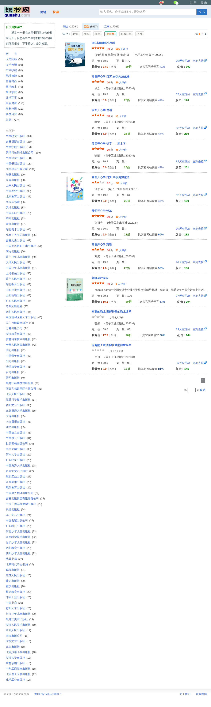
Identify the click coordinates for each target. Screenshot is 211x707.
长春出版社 (16, 180)
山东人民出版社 (18, 185)
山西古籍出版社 (18, 295)
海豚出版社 (16, 174)
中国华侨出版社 (19, 158)
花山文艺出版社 (18, 515)
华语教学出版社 (18, 366)
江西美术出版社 (18, 482)
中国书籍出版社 (19, 163)
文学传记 (14, 64)
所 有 (11, 53)
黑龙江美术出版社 (20, 619)
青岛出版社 (16, 224)
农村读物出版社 (18, 663)
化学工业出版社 (18, 679)
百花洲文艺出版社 (20, 471)
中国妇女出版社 (18, 432)
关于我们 (184, 694)
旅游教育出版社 (18, 591)
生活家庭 (14, 92)
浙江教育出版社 (18, 333)
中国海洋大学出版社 (21, 465)
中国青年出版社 (18, 355)
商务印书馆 (16, 202)
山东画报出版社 (18, 289)
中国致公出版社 (18, 438)
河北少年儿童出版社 (21, 531)
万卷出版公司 (17, 328)
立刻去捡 (190, 60)
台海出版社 (16, 372)
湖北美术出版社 (18, 229)
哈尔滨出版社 (17, 306)
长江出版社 (16, 509)
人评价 (122, 49)
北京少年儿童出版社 (21, 652)
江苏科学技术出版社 (21, 399)
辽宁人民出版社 (18, 278)
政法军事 (14, 97)
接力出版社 (16, 580)
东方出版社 (16, 646)
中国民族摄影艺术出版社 (24, 245)
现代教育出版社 (18, 487)
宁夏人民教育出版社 (21, 344)
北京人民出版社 (18, 394)
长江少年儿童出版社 (21, 613)
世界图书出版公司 (20, 443)
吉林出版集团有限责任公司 (25, 498)
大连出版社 (16, 416)
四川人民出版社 (18, 311)
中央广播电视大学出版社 (24, 504)
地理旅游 (14, 75)
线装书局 (14, 558)
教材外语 (15, 108)
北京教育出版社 (18, 196)
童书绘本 (14, 86)
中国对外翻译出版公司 (22, 493)
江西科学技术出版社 (21, 536)
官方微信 (201, 694)
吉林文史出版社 (18, 240)
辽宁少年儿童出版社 (21, 256)
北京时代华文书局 (20, 564)
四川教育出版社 (18, 547)
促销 (43, 12)
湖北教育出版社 (18, 284)
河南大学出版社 (18, 454)
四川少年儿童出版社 (21, 553)
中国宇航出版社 (19, 147)
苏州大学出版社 (18, 608)
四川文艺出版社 (18, 405)
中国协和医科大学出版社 (24, 317)
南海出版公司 (17, 635)
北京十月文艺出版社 (21, 235)
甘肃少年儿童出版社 (21, 542)
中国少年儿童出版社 (21, 267)
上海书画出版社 (18, 273)
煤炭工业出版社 (18, 476)
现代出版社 (16, 569)
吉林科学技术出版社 (21, 339)
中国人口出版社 (18, 213)
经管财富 (15, 103)
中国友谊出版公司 (20, 520)
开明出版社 (16, 377)
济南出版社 (16, 218)
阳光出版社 (16, 361)
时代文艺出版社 (18, 641)
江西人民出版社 (18, 630)
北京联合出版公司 (20, 169)
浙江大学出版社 (18, 657)
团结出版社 (16, 427)
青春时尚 (14, 81)
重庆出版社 (16, 586)
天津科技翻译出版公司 (23, 152)
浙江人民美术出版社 (21, 624)
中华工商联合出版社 (21, 668)
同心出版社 (16, 350)
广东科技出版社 (18, 526)
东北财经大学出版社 (21, 410)
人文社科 (14, 59)
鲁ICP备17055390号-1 (48, 694)
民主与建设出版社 (20, 322)
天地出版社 (16, 207)
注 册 (193, 2)
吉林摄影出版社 (19, 141)
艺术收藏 (14, 70)
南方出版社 (16, 251)
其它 (13, 119)
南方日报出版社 (18, 421)
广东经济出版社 (18, 460)
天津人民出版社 (18, 262)
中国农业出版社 (18, 191)
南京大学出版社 (18, 449)
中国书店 (14, 602)
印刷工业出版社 (18, 597)
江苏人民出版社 (18, 575)
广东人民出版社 (18, 300)
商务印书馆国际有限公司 (24, 388)
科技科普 (14, 114)
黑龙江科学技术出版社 (22, 383)
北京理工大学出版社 (21, 674)
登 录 (204, 2)
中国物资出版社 (19, 136)
